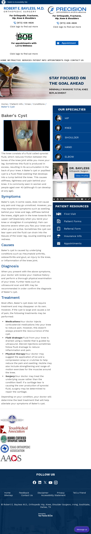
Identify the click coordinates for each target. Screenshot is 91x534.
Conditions (39, 104)
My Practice (14, 60)
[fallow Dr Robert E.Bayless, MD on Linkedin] (40, 482)
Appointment (69, 42)
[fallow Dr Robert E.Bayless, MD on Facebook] (35, 482)
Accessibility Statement (53, 495)
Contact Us (76, 60)
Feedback (24, 493)
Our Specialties (72, 109)
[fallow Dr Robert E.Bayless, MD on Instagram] (56, 482)
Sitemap (8, 495)
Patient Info (39, 60)
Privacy (60, 493)
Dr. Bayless (79, 168)
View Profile (82, 175)
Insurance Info (73, 236)
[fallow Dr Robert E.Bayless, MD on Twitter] (45, 482)
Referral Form (72, 228)
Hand (68, 147)
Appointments (55, 60)
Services (27, 60)
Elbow (69, 156)
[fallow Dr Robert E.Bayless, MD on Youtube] (50, 482)
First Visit (70, 213)
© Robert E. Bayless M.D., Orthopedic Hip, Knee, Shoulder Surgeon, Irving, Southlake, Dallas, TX (45, 505)
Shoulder (72, 137)
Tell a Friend (79, 493)
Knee (28, 104)
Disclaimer (43, 493)
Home (3, 60)
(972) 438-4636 (25, 23)
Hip (67, 118)
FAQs (66, 60)
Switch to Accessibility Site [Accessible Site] (16, 2)
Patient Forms (72, 221)
